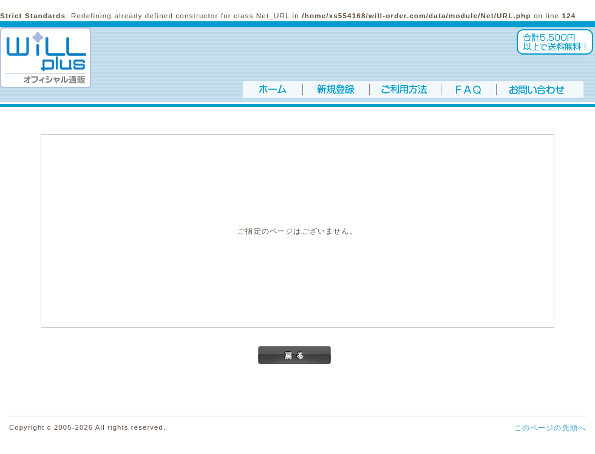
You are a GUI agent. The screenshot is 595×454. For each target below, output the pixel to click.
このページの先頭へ (550, 428)
